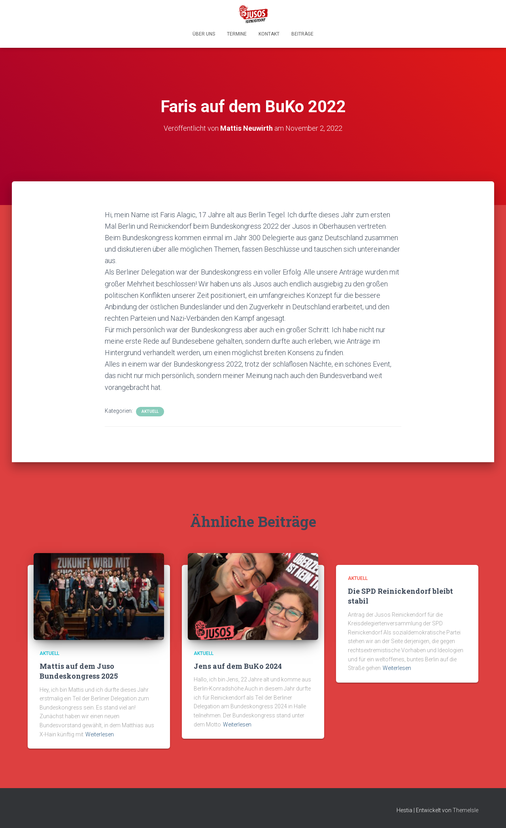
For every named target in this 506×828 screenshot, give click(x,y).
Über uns (204, 34)
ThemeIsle (465, 810)
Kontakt (269, 34)
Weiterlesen (99, 734)
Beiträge (302, 34)
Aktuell (150, 411)
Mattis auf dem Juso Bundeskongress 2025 (79, 671)
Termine (237, 34)
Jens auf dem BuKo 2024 (238, 666)
